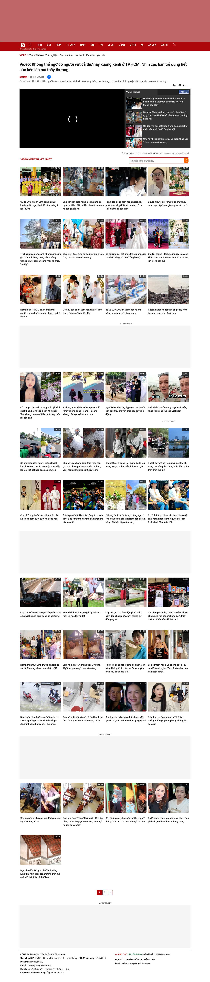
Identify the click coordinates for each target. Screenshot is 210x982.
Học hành (79, 55)
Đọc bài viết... (180, 85)
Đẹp (92, 45)
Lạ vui (111, 45)
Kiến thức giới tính (95, 55)
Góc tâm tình (66, 55)
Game (122, 45)
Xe (142, 45)
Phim (58, 45)
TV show (70, 45)
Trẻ (101, 45)
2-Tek (133, 45)
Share (183, 92)
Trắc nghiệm (51, 55)
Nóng (39, 45)
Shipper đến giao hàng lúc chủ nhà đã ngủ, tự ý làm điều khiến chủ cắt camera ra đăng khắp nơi (156, 116)
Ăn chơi (152, 45)
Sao (49, 45)
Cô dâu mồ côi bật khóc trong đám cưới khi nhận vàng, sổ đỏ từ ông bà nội (156, 129)
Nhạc (83, 45)
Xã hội (164, 45)
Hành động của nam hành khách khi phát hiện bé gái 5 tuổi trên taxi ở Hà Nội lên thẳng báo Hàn (155, 103)
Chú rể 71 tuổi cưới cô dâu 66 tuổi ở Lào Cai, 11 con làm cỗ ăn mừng (157, 142)
